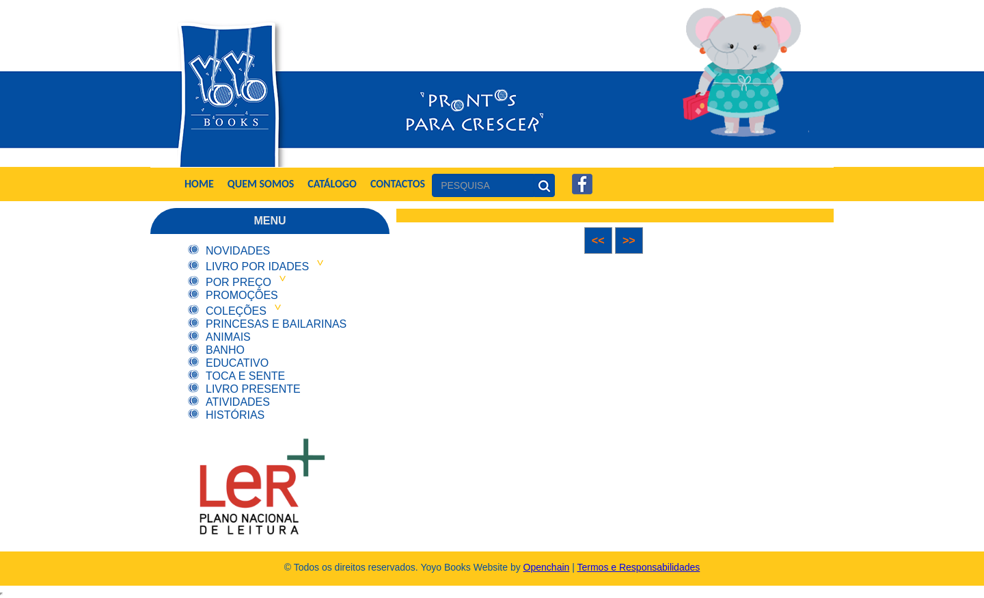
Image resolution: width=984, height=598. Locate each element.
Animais (228, 337)
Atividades (238, 402)
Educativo (237, 363)
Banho (225, 350)
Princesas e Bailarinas (276, 324)
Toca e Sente (245, 376)
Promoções (242, 295)
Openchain (546, 567)
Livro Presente (253, 389)
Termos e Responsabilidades (638, 567)
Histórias (235, 415)
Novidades (238, 251)
